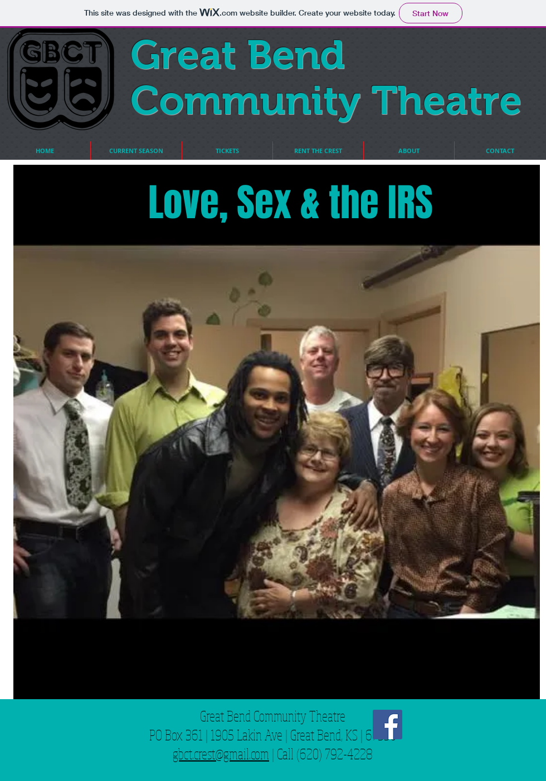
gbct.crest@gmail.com (221, 753)
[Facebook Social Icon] (387, 724)
